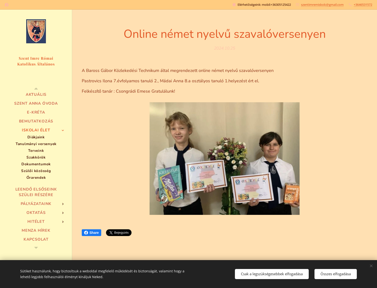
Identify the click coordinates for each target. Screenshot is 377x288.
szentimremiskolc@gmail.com (322, 4)
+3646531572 (363, 4)
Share (91, 233)
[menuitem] (36, 94)
